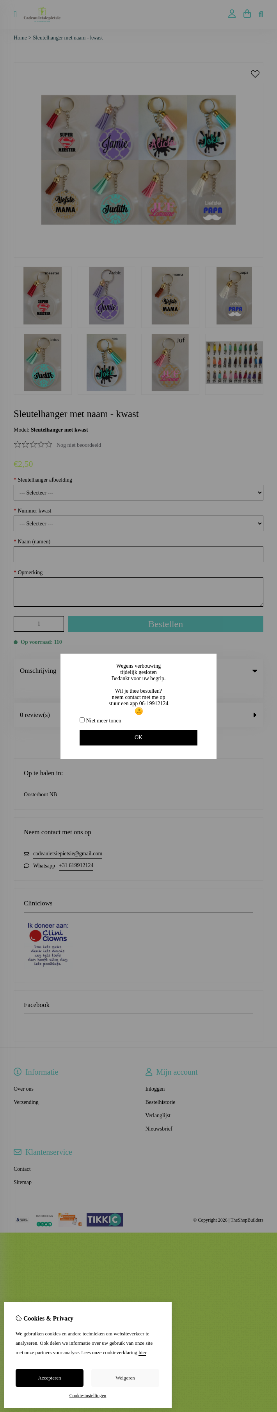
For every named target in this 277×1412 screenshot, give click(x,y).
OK (138, 737)
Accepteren (49, 1378)
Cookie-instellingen (88, 1395)
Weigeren (125, 1378)
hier (142, 1352)
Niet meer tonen (100, 720)
